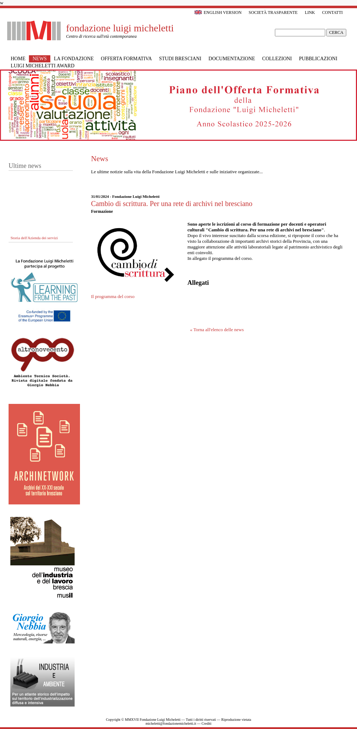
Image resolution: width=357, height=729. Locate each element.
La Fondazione (74, 58)
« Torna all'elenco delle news (217, 329)
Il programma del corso (113, 296)
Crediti (206, 723)
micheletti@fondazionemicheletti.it (171, 723)
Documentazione (231, 58)
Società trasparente (273, 12)
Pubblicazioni (318, 58)
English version (218, 12)
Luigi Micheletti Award (43, 65)
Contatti (332, 12)
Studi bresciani (180, 58)
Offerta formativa (126, 58)
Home (18, 58)
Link (310, 12)
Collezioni (277, 58)
